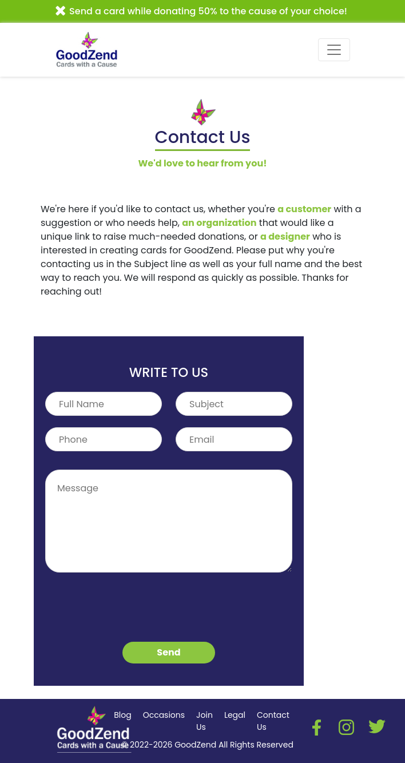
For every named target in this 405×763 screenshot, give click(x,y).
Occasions (164, 715)
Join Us (204, 721)
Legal (234, 715)
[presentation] (132, 610)
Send (168, 652)
